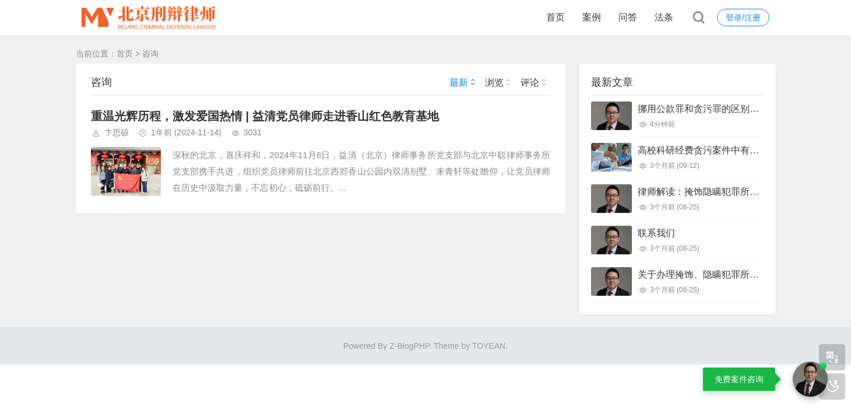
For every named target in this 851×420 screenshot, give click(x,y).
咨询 (150, 53)
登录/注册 (743, 17)
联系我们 (656, 233)
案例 (591, 17)
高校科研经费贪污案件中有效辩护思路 (717, 150)
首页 (555, 17)
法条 (664, 17)
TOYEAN (488, 346)
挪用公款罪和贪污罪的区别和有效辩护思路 (726, 109)
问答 (627, 17)
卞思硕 (116, 132)
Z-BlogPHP (409, 346)
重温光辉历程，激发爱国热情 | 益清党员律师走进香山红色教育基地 (265, 116)
